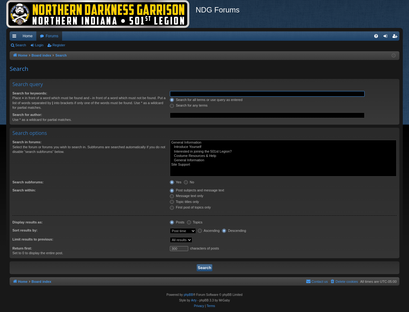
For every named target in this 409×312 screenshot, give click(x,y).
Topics (194, 222)
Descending (234, 230)
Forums (52, 36)
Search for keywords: (29, 93)
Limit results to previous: (32, 239)
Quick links (15, 37)
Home (28, 36)
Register (58, 45)
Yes (175, 182)
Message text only (186, 196)
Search (20, 45)
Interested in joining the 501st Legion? (283, 151)
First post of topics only (190, 207)
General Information (283, 142)
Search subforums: (27, 182)
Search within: (24, 190)
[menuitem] (376, 36)
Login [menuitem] (387, 37)
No (189, 182)
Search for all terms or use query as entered (206, 100)
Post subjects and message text (197, 190)
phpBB (188, 294)
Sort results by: (25, 230)
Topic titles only (184, 202)
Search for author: (27, 115)
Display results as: (27, 222)
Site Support (283, 165)
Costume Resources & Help (283, 156)
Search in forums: (27, 142)
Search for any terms (188, 105)
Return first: (22, 248)
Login (39, 45)
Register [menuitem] (396, 37)
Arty (194, 300)
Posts (177, 222)
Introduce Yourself (283, 147)
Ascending (209, 230)
